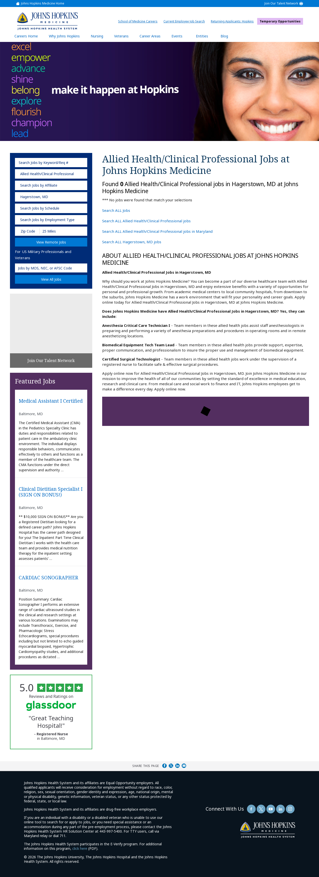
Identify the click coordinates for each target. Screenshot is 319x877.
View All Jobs (51, 279)
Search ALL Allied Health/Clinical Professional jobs (146, 220)
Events (176, 36)
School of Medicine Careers (139, 21)
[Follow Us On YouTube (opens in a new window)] (271, 809)
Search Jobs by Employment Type (47, 219)
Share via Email (184, 765)
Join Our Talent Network (281, 3)
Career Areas (150, 36)
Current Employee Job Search (185, 21)
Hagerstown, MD (34, 196)
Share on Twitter (171, 765)
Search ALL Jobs (116, 210)
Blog (224, 36)
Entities (206, 35)
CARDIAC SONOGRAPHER (48, 578)
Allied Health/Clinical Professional (47, 173)
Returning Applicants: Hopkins (233, 21)
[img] (47, 21)
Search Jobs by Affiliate (38, 185)
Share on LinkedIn (177, 765)
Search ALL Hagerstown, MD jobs (131, 241)
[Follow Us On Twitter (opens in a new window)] (261, 809)
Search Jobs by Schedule (39, 208)
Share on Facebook (164, 765)
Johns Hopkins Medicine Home (42, 3)
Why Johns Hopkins (64, 36)
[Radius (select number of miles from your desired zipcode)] (57, 231)
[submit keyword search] (81, 162)
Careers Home (26, 36)
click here (79, 848)
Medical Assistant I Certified (51, 401)
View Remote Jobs (51, 242)
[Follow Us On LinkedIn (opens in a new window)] (280, 809)
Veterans (121, 36)
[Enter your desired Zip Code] (27, 231)
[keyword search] (51, 162)
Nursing (99, 35)
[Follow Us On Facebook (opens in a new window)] (251, 809)
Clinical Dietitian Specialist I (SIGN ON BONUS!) (50, 492)
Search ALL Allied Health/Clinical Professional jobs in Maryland (157, 231)
